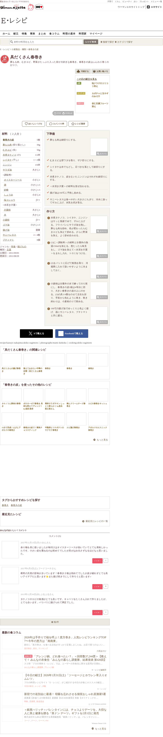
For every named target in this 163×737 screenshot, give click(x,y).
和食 (13, 246)
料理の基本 (69, 33)
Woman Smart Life (99, 723)
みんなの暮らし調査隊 (33, 667)
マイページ (96, 33)
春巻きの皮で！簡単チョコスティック (33, 422)
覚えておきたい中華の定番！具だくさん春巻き (33, 364)
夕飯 (44, 686)
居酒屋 (32, 701)
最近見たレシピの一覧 (97, 521)
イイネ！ (97, 561)
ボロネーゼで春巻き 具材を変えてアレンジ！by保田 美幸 (33, 399)
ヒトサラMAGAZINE (97, 704)
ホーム (6, 33)
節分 (35, 648)
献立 (16, 33)
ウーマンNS (43, 721)
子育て (110, 1)
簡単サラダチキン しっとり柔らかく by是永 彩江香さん (55, 399)
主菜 (9, 249)
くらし (118, 1)
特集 (24, 33)
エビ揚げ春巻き (76, 420)
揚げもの (21, 246)
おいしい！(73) (35, 124)
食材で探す (108, 42)
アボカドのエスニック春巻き (98, 422)
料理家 (82, 33)
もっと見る (102, 439)
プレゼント (144, 1)
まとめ (42, 33)
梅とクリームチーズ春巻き (76, 398)
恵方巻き (28, 648)
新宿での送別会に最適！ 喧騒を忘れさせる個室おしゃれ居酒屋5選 (65, 694)
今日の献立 (29, 686)
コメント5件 (56, 124)
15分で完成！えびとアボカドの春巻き (12, 422)
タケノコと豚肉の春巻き (12, 398)
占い (136, 1)
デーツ (34, 721)
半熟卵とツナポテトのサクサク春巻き (55, 422)
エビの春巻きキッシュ (98, 396)
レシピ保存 (80, 124)
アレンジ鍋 (49, 667)
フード (27, 721)
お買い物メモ (100, 71)
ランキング (43, 648)
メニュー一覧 (156, 1)
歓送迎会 (40, 701)
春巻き (55, 361)
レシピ (38, 686)
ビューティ (127, 1)
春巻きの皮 (16, 505)
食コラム (54, 33)
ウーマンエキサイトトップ (131, 7)
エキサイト (156, 7)
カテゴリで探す (125, 42)
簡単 (32, 33)
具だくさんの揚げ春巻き (12, 362)
